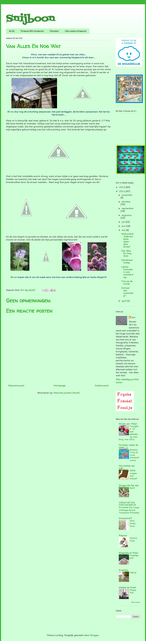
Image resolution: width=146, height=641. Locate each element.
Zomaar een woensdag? (127, 291)
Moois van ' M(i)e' (128, 423)
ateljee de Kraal (127, 587)
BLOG (11, 31)
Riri (133, 317)
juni (124, 226)
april (124, 300)
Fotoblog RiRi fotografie (32, 31)
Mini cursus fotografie (75, 31)
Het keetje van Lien (127, 467)
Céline (133, 572)
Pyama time (133, 539)
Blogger (94, 635)
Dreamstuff (125, 518)
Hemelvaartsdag (127, 261)
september (128, 208)
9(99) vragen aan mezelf (133, 474)
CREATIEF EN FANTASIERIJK (127, 503)
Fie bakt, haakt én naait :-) (128, 446)
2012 (122, 191)
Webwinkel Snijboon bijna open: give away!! (127, 240)
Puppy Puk (133, 591)
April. (132, 487)
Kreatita (123, 570)
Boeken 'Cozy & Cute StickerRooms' (134, 455)
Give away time (132, 523)
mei (124, 230)
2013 (122, 187)
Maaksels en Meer (128, 552)
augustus (127, 215)
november (127, 195)
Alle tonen (135, 602)
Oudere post (102, 385)
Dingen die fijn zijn (129, 485)
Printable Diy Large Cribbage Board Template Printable (129, 510)
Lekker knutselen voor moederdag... (127, 272)
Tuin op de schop (127, 282)
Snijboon (30, 18)
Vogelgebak (134, 556)
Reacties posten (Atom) (67, 392)
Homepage (60, 385)
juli (123, 221)
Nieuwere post (16, 385)
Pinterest (54, 31)
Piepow (123, 535)
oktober (126, 201)
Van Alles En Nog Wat (126, 253)
